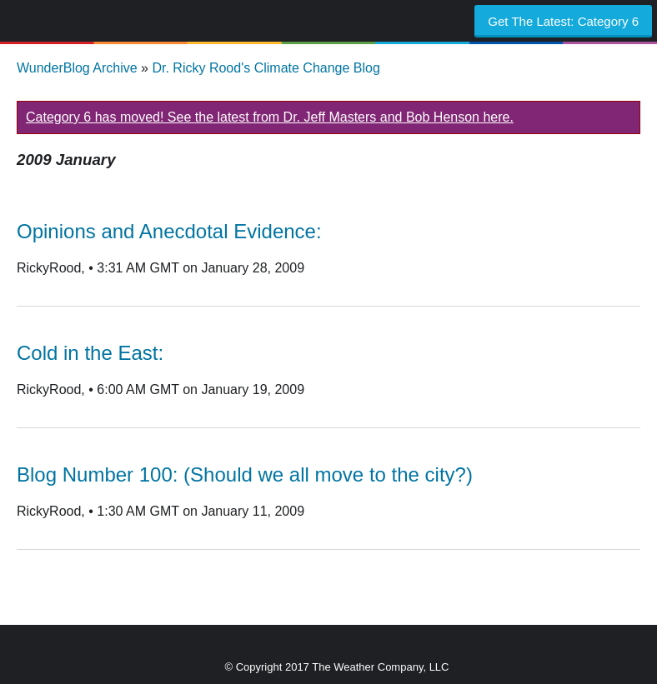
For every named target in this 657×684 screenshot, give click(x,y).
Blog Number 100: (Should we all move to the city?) (245, 474)
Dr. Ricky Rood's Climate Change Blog (265, 68)
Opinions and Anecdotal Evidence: (169, 231)
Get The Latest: (563, 21)
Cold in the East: (90, 353)
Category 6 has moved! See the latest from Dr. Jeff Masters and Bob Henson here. (270, 117)
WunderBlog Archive (77, 68)
